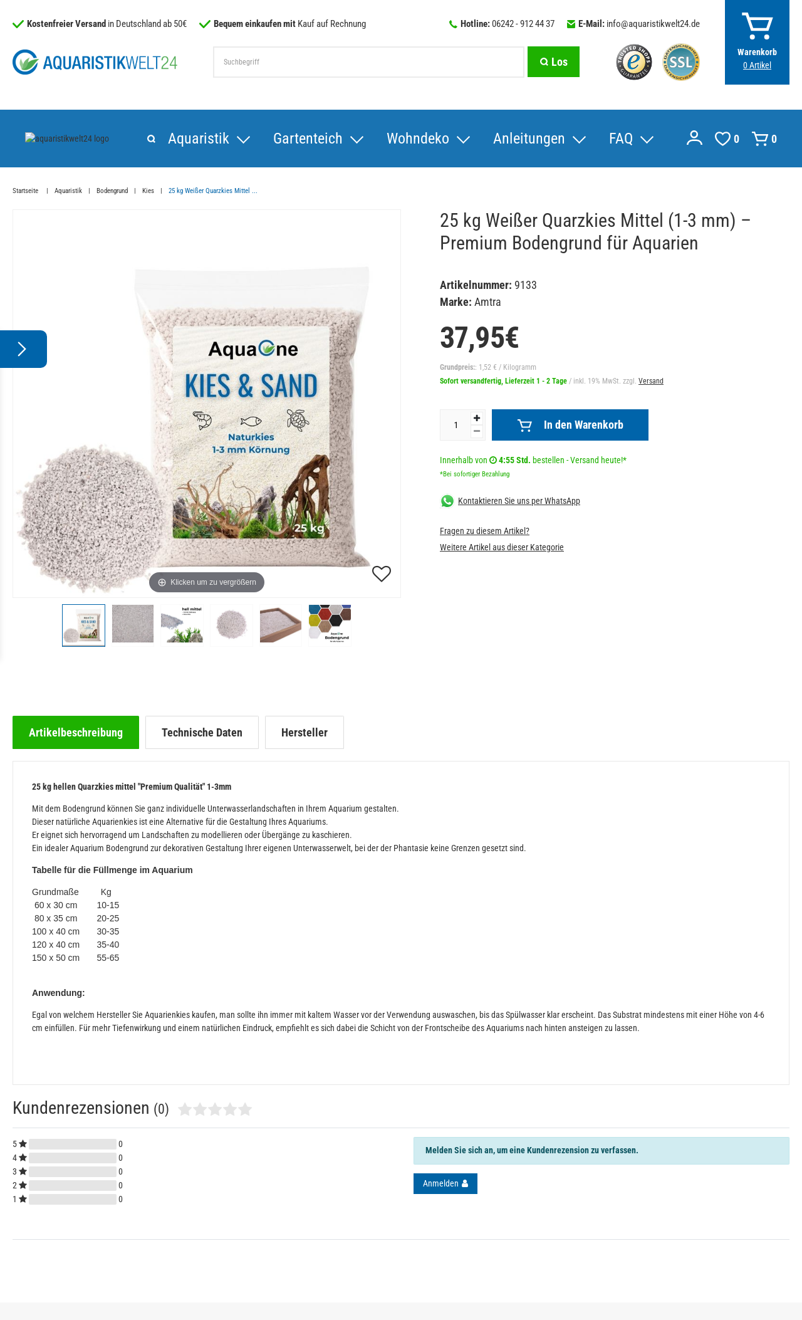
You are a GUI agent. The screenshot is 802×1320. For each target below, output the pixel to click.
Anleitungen (386, 138)
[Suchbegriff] (368, 62)
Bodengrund (112, 191)
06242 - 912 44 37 (523, 23)
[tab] (76, 732)
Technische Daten (202, 732)
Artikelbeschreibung (76, 732)
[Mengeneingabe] (455, 425)
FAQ (478, 138)
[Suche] (553, 62)
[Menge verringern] (477, 431)
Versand (651, 381)
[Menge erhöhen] (477, 418)
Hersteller (304, 732)
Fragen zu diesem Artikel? (484, 531)
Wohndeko (275, 138)
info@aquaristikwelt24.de (653, 23)
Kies (148, 191)
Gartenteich (165, 138)
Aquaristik (55, 138)
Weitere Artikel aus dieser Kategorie (502, 547)
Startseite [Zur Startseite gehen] (26, 191)
